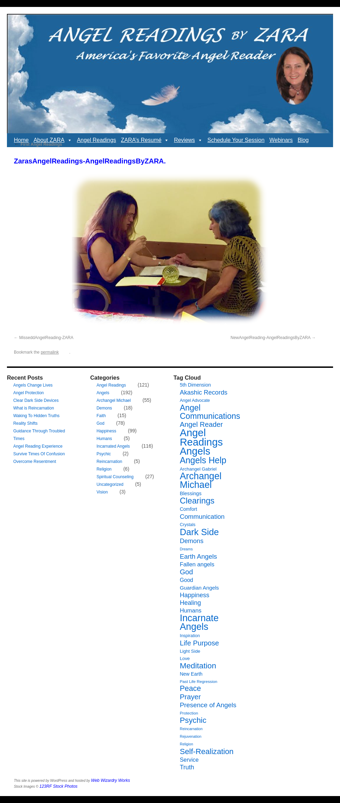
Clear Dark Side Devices (36, 400)
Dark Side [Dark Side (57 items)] (199, 532)
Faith (101, 415)
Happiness (106, 431)
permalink (50, 352)
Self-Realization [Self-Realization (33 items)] (206, 751)
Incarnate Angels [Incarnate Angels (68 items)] (199, 622)
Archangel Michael (113, 400)
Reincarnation (109, 461)
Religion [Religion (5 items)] (186, 744)
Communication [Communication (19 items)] (202, 516)
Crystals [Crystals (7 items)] (187, 524)
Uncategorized (109, 484)
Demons (104, 408)
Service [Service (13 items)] (189, 759)
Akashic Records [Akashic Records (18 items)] (203, 392)
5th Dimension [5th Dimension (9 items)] (195, 385)
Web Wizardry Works (110, 780)
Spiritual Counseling (115, 476)
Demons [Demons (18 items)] (191, 540)
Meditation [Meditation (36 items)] (198, 665)
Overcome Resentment (34, 461)
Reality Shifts (25, 423)
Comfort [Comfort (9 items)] (188, 509)
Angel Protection (28, 392)
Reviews (188, 140)
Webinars (280, 140)
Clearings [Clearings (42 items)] (197, 500)
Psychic (103, 453)
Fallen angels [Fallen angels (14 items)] (197, 564)
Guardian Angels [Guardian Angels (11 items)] (199, 588)
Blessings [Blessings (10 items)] (191, 493)
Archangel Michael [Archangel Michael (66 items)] (200, 480)
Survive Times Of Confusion (39, 453)
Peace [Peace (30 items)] (190, 688)
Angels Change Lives (32, 385)
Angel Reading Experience (37, 446)
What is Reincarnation (33, 408)
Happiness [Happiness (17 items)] (194, 595)
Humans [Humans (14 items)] (190, 610)
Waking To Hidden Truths (36, 415)
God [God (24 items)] (186, 572)
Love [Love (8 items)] (185, 658)
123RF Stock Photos (59, 786)
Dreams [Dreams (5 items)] (186, 549)
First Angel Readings (38, 144)
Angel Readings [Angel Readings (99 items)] (201, 437)
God (100, 423)
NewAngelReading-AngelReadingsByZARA (271, 337)
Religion (103, 469)
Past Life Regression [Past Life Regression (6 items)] (198, 681)
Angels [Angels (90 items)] (195, 451)
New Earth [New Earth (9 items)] (191, 674)
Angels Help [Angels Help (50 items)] (203, 460)
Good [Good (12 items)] (186, 580)
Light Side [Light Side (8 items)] (190, 651)
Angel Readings (96, 140)
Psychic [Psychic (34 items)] (193, 720)
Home (21, 140)
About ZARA (53, 140)
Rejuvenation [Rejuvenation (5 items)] (190, 736)
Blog (303, 140)
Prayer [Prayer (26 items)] (190, 697)
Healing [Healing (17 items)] (190, 602)
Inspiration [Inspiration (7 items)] (190, 635)
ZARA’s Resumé (145, 140)
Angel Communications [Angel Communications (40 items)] (210, 412)
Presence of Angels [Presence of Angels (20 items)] (208, 705)
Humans (104, 438)
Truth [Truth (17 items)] (187, 767)
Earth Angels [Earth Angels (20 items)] (198, 556)
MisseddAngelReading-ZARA (46, 337)
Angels (102, 392)
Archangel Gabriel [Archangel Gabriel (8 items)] (198, 469)
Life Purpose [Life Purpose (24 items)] (199, 643)
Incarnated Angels (113, 446)
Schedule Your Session (236, 140)
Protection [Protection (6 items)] (189, 713)
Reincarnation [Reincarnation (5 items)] (191, 729)
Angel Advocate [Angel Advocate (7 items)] (195, 400)
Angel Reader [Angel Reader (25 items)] (201, 424)
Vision (102, 492)
